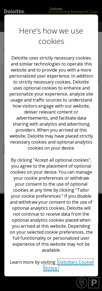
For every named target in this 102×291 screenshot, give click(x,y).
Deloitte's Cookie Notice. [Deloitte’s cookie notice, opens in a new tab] (68, 265)
